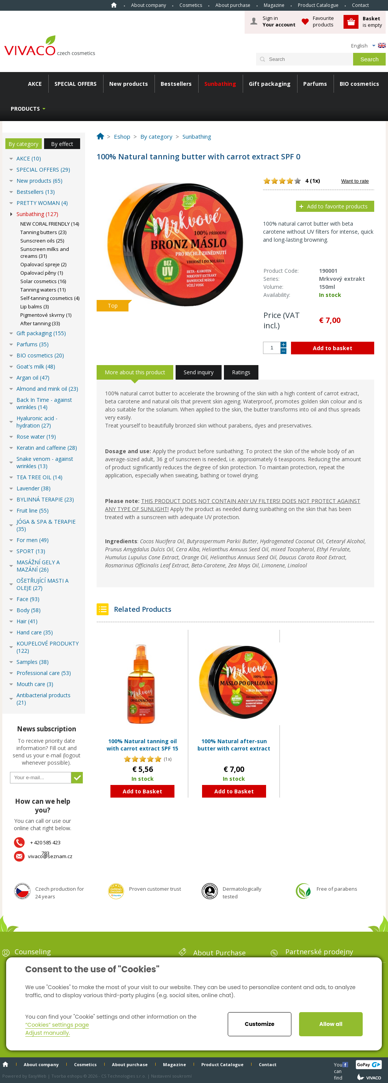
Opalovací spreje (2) (43, 264)
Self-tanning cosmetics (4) (49, 298)
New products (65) (39, 180)
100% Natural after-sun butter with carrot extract (233, 744)
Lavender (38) (33, 488)
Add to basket (332, 348)
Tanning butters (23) (43, 232)
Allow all (330, 1024)
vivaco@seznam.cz (50, 856)
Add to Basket (142, 791)
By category (23, 143)
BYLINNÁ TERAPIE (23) (45, 499)
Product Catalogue (318, 5)
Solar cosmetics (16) (43, 281)
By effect (62, 143)
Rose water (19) (36, 436)
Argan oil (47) (32, 377)
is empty (372, 21)
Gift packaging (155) (41, 333)
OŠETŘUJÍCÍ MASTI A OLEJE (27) (42, 584)
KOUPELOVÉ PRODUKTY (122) (47, 647)
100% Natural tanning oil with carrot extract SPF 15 (142, 744)
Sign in (279, 21)
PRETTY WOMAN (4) (42, 202)
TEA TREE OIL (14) (39, 477)
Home (114, 5)
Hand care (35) (34, 632)
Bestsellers (176, 83)
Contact (360, 5)
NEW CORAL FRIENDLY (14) (49, 223)
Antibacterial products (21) (43, 698)
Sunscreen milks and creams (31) (44, 252)
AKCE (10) (28, 158)
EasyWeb (37, 1076)
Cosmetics (190, 5)
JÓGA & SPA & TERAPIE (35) (46, 525)
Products (25, 108)
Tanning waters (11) (43, 289)
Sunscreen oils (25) (42, 240)
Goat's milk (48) (35, 366)
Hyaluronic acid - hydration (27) (37, 422)
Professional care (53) (43, 673)
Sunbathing (220, 83)
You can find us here (339, 1064)
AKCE (35, 83)
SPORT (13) (30, 551)
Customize (259, 1024)
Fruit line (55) (32, 510)
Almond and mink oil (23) (47, 388)
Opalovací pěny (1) (41, 272)
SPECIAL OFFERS (75, 83)
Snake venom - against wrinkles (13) (44, 462)
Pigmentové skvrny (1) (45, 314)
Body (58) (28, 610)
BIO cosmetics (359, 83)
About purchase (232, 5)
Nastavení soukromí (171, 1076)
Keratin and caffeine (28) (46, 447)
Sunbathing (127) (37, 214)
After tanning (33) (40, 323)
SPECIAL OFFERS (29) (43, 169)
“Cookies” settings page (57, 1025)
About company (148, 5)
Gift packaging (270, 83)
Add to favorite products (337, 206)
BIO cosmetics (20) (40, 355)
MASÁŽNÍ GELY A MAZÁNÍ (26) (38, 566)
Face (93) (27, 599)
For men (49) (32, 540)
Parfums (315, 83)
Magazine (274, 5)
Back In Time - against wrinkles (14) (44, 403)
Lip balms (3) (34, 306)
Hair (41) (27, 621)
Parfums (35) (32, 344)
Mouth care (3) (34, 684)
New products (128, 83)
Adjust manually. (47, 1033)
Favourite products (323, 21)
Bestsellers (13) (35, 191)
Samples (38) (32, 661)
